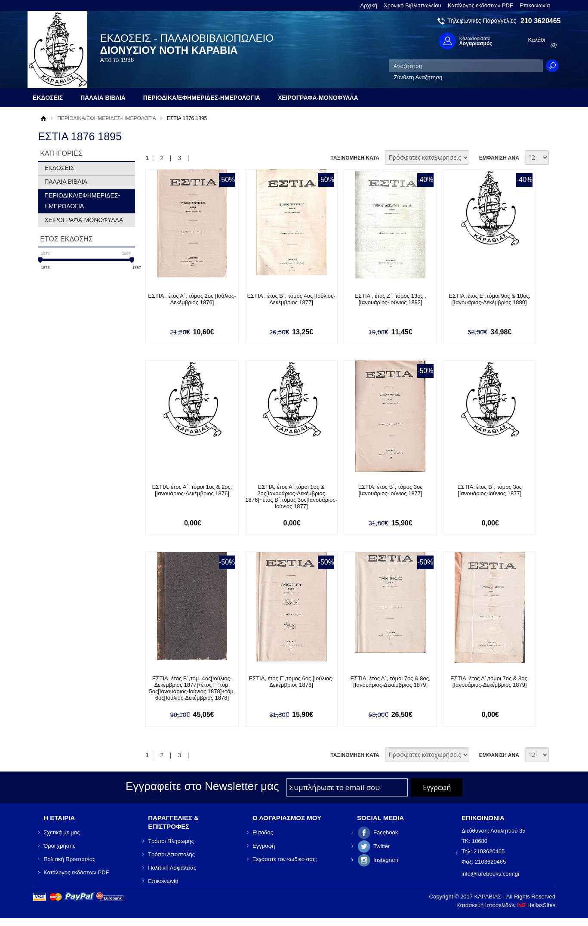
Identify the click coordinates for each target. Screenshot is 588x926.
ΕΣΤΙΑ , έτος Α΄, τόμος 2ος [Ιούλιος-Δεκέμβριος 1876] (192, 299)
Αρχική (369, 5)
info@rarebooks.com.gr (491, 873)
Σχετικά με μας (61, 832)
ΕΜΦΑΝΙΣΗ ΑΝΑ (499, 158)
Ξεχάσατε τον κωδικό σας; (284, 859)
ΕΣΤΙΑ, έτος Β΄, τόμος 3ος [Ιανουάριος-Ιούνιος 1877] (390, 490)
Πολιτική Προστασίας (69, 859)
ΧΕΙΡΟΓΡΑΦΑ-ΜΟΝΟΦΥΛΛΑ (83, 219)
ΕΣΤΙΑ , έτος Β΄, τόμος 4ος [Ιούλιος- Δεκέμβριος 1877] (291, 299)
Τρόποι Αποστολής (171, 854)
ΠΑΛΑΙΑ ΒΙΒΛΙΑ (65, 181)
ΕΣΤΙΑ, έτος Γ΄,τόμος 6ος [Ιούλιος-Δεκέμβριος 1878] (291, 681)
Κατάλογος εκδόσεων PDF (480, 5)
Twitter (381, 846)
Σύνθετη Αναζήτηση (418, 77)
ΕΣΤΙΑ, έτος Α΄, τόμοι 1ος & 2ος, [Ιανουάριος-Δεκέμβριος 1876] (192, 490)
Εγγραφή (263, 846)
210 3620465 (540, 21)
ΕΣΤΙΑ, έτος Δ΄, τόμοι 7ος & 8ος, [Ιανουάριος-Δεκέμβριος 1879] (391, 681)
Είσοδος (262, 832)
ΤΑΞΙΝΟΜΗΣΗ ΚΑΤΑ (354, 158)
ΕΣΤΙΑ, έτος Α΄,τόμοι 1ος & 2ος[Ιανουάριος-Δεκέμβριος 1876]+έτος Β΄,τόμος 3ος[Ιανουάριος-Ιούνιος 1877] (291, 496)
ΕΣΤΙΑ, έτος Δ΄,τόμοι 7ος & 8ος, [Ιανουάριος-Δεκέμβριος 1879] (489, 681)
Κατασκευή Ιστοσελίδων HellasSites (505, 905)
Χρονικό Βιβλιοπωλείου (412, 5)
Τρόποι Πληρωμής (171, 841)
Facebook (385, 832)
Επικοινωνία (535, 5)
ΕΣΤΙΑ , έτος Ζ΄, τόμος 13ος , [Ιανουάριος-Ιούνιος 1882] (390, 299)
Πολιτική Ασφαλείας (172, 867)
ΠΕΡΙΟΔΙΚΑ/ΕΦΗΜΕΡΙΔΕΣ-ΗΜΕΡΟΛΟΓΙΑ (106, 118)
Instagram (385, 860)
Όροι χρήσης (59, 846)
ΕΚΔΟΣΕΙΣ (59, 167)
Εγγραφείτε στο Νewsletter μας (202, 786)
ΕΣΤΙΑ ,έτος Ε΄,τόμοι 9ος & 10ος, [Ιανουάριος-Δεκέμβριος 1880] (489, 299)
